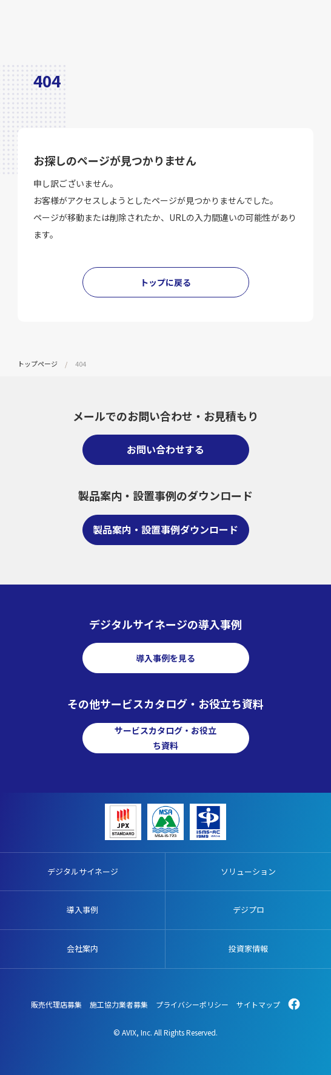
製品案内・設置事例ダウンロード (165, 529)
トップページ (38, 363)
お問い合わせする (165, 449)
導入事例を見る (165, 658)
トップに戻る (165, 282)
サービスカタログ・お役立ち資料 (165, 737)
